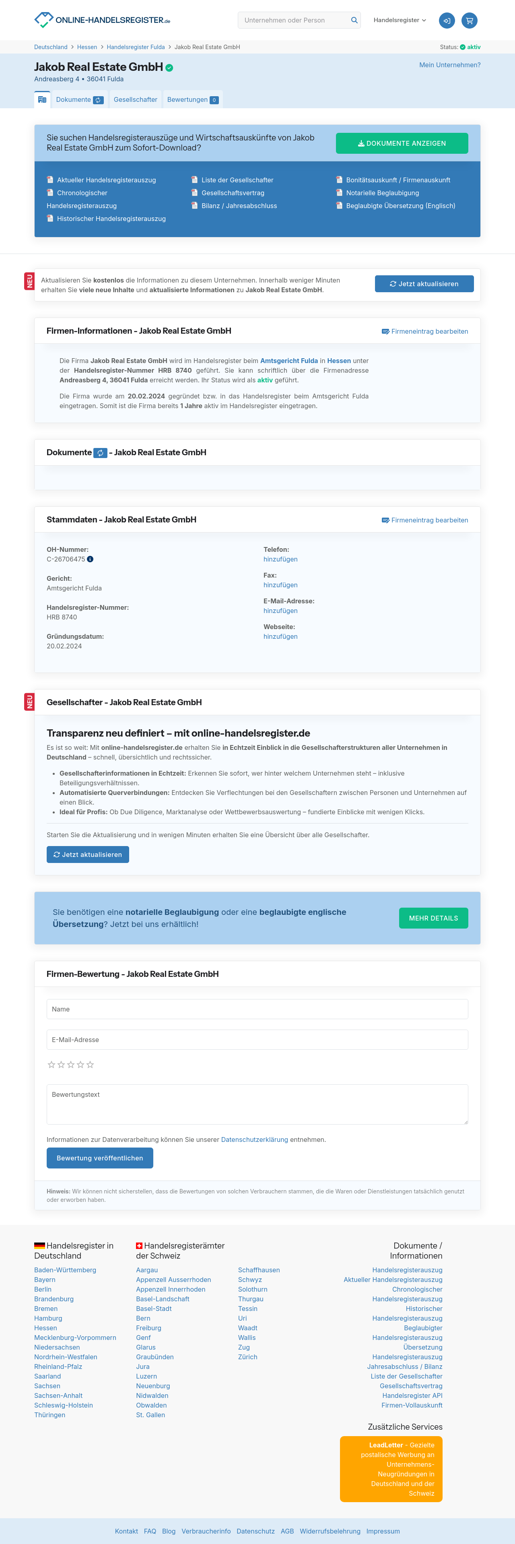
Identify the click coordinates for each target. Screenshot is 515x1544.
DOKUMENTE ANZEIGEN (402, 143)
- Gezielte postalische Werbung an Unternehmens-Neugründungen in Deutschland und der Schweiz (398, 1469)
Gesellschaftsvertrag (227, 193)
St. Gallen (150, 1415)
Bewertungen (195, 99)
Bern (143, 1318)
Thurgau (251, 1299)
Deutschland (51, 46)
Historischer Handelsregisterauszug (106, 219)
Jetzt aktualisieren (424, 284)
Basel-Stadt (153, 1309)
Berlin (43, 1289)
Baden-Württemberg (65, 1270)
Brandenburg (54, 1299)
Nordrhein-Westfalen (65, 1357)
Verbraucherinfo (206, 1531)
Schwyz (250, 1280)
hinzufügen (281, 559)
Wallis (247, 1337)
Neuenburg (153, 1386)
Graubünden (155, 1357)
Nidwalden (152, 1395)
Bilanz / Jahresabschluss (234, 206)
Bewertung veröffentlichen (100, 1158)
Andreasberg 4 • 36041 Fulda (79, 79)
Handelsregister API (413, 1395)
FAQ (150, 1531)
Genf (143, 1337)
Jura (143, 1366)
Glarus (146, 1347)
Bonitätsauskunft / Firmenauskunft (393, 180)
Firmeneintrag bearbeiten (425, 331)
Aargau (147, 1270)
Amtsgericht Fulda (289, 361)
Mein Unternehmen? (450, 65)
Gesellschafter (136, 99)
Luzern (146, 1376)
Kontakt (126, 1531)
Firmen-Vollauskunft (412, 1405)
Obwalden (151, 1405)
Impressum (383, 1531)
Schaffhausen (259, 1270)
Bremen (46, 1309)
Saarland (47, 1376)
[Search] (299, 20)
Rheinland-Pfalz (58, 1366)
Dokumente (82, 99)
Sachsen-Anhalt (58, 1395)
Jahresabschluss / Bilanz (405, 1366)
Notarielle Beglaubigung (377, 193)
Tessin (248, 1309)
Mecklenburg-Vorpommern (75, 1337)
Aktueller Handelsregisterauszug (101, 180)
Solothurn (253, 1289)
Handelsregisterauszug (408, 1270)
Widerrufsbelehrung (330, 1531)
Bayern (45, 1280)
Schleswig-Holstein (63, 1405)
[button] (469, 20)
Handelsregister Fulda (136, 46)
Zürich (248, 1357)
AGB (287, 1531)
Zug (244, 1347)
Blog (169, 1531)
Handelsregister (397, 20)
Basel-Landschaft (162, 1299)
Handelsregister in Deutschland (73, 1251)
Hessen (87, 46)
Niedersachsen (57, 1347)
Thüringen (49, 1415)
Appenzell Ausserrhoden (173, 1280)
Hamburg (48, 1318)
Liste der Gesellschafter (232, 180)
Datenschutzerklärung (254, 1139)
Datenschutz (256, 1531)
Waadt (248, 1328)
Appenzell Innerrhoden (170, 1289)
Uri (242, 1318)
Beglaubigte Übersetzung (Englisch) (396, 206)
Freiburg (148, 1328)
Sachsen (47, 1386)
